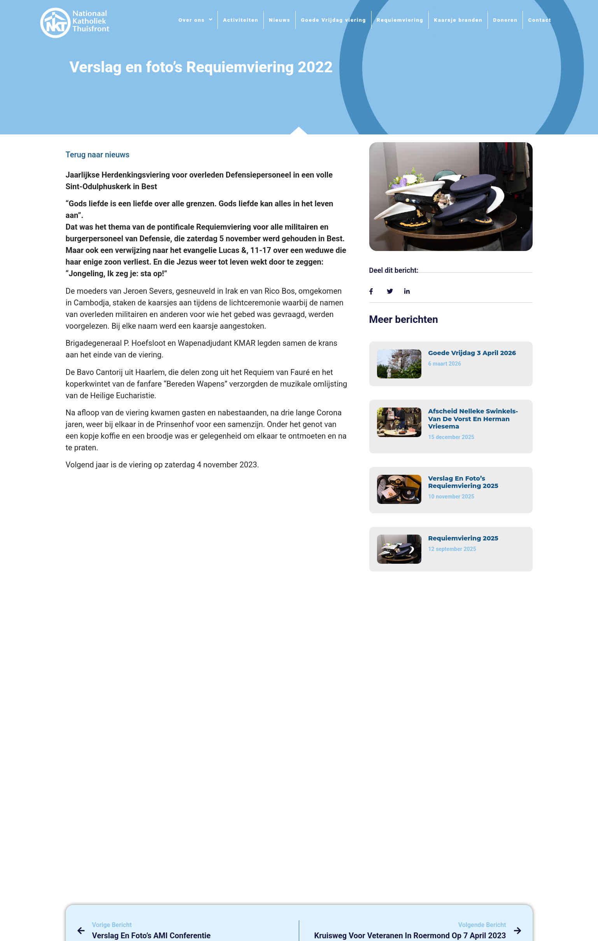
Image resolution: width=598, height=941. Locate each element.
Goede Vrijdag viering (333, 20)
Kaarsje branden (458, 20)
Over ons (196, 19)
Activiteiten (240, 20)
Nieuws (279, 20)
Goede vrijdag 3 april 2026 (472, 353)
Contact (539, 20)
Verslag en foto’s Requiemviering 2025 (463, 482)
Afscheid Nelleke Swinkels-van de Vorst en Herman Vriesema (473, 419)
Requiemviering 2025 (463, 538)
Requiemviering (400, 20)
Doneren (505, 20)
